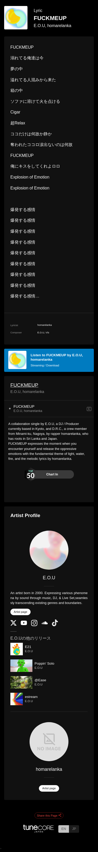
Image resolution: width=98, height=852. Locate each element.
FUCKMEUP (24, 385)
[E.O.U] (49, 550)
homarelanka (49, 769)
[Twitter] (13, 624)
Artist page (20, 611)
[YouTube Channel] (24, 624)
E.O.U (49, 577)
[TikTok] (55, 625)
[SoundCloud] (44, 623)
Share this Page (49, 815)
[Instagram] (34, 625)
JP (74, 829)
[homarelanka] (49, 741)
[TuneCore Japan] (38, 831)
